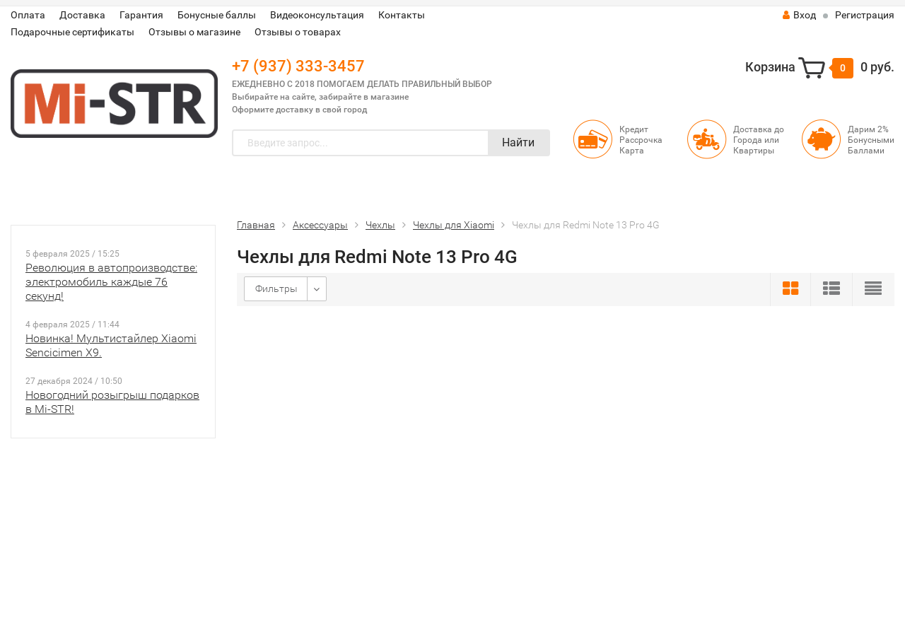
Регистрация (864, 15)
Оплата (28, 15)
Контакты (401, 15)
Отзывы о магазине (194, 31)
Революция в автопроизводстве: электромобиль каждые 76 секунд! (111, 282)
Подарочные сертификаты (72, 31)
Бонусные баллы (216, 15)
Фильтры (276, 288)
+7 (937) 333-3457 (298, 66)
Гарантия (141, 15)
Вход (799, 15)
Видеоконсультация (317, 15)
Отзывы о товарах (298, 31)
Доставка (82, 15)
